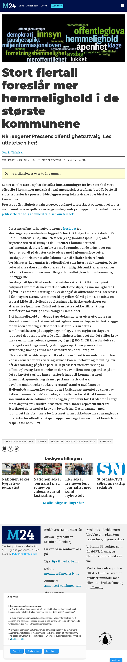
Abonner (57, 5)
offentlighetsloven (19, 441)
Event (44, 5)
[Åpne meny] (122, 5)
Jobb (21, 5)
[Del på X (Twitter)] (10, 449)
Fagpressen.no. (18, 639)
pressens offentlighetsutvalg (72, 441)
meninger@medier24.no (61, 573)
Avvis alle (17, 651)
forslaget (69, 228)
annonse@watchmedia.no (63, 586)
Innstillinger (116, 660)
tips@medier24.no (65, 561)
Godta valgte (33, 651)
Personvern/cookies (24, 553)
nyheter (106, 441)
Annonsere (32, 5)
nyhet (42, 441)
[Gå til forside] (9, 5)
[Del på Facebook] (4, 449)
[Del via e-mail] (16, 449)
